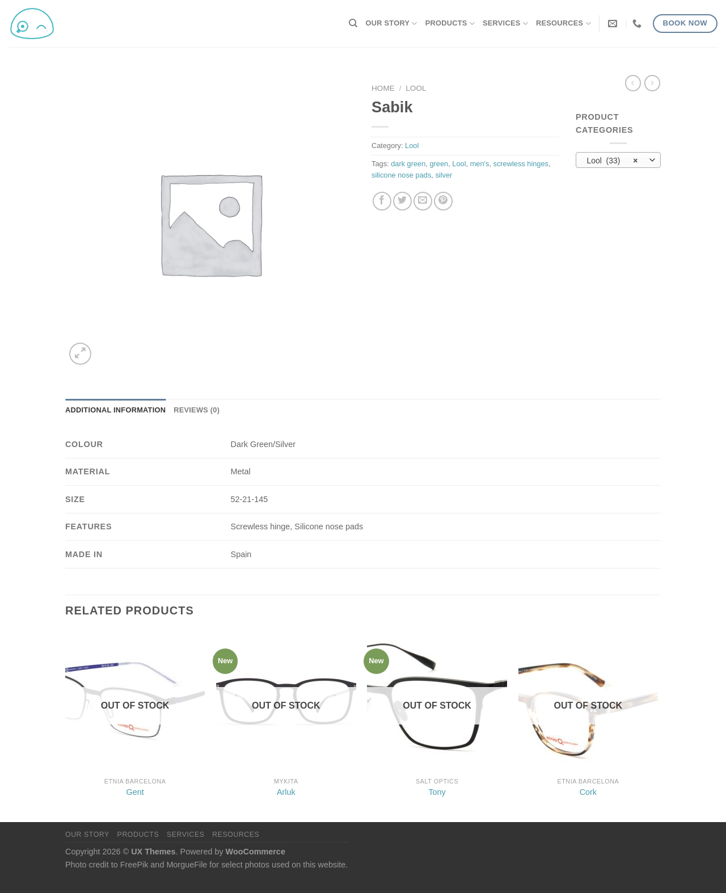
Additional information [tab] (115, 410)
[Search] (353, 23)
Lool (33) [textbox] (612, 161)
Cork (588, 792)
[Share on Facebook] (382, 201)
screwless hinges (520, 163)
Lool (416, 88)
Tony (436, 792)
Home (383, 88)
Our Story (391, 23)
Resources (563, 23)
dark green (408, 163)
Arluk (286, 792)
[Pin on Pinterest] (443, 201)
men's (479, 163)
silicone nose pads (401, 175)
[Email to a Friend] (422, 201)
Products (450, 23)
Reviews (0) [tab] (197, 410)
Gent (135, 792)
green (438, 163)
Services (505, 23)
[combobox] (618, 160)
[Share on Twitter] (402, 201)
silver (443, 175)
